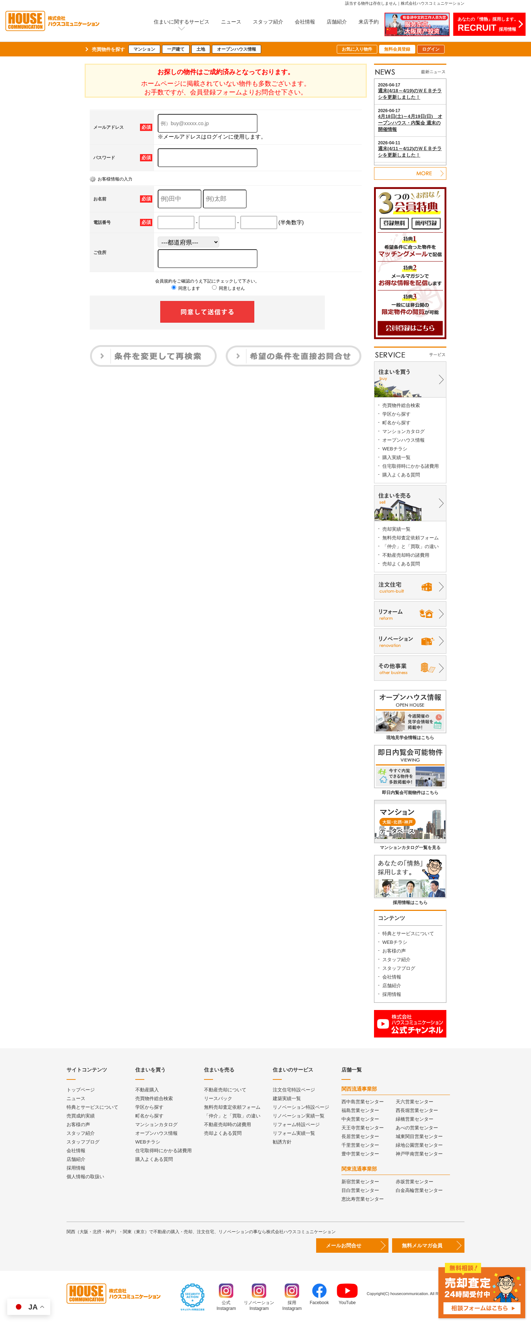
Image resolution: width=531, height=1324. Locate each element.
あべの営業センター (417, 1127)
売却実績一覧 (396, 529)
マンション (144, 49)
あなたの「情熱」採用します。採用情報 (488, 25)
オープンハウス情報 (236, 49)
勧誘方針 (282, 1142)
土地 (200, 49)
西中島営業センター (362, 1101)
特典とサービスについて (408, 933)
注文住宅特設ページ (294, 1089)
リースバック (218, 1098)
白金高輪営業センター (419, 1190)
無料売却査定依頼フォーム (410, 537)
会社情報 (305, 22)
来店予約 (368, 22)
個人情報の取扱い (85, 1176)
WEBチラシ (394, 448)
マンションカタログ (403, 431)
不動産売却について (225, 1089)
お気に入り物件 (357, 49)
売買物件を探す (108, 49)
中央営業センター (360, 1119)
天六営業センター (414, 1101)
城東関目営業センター (419, 1136)
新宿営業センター (360, 1181)
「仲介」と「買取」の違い (410, 546)
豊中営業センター (360, 1154)
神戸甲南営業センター (419, 1154)
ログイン (430, 49)
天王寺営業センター (362, 1127)
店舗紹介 (337, 22)
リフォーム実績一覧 (294, 1133)
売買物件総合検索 (401, 405)
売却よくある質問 (401, 563)
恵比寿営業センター (362, 1199)
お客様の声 (394, 951)
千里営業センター (360, 1145)
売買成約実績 (81, 1116)
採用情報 (391, 994)
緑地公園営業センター (419, 1145)
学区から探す (396, 414)
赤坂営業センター (414, 1181)
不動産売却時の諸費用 (405, 555)
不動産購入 (147, 1089)
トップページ (81, 1089)
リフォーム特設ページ (296, 1124)
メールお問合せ (343, 1245)
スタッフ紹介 (268, 22)
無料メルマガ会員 (422, 1245)
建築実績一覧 (287, 1098)
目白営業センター (360, 1190)
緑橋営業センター (414, 1119)
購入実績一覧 (396, 457)
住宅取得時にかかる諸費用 (410, 466)
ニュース (231, 22)
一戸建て (175, 49)
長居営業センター (360, 1136)
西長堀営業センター (417, 1110)
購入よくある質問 (401, 475)
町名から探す (396, 422)
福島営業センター (360, 1110)
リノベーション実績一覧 (298, 1116)
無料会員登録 (397, 49)
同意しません (228, 288)
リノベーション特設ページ (301, 1107)
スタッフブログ (398, 968)
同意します (185, 288)
